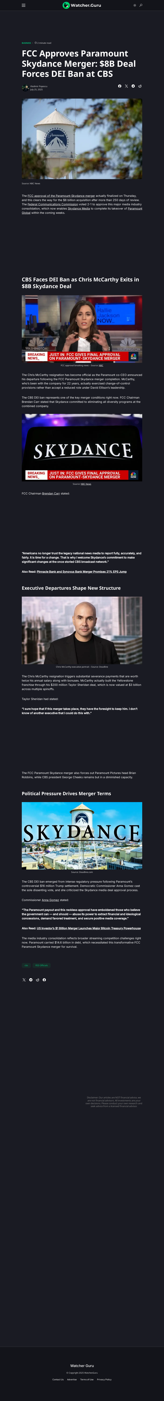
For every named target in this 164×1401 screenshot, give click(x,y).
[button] (23, 5)
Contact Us (58, 1379)
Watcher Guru (82, 1366)
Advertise (72, 1379)
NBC (101, 365)
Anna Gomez (50, 900)
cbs (26, 965)
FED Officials (41, 965)
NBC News (86, 483)
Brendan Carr (51, 493)
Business (26, 43)
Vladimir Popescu (38, 86)
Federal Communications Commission (53, 204)
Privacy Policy (104, 1379)
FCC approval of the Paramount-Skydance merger (61, 196)
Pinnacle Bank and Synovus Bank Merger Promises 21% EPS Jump (82, 571)
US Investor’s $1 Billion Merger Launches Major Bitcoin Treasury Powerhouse (89, 928)
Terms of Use (87, 1379)
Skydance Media (79, 208)
